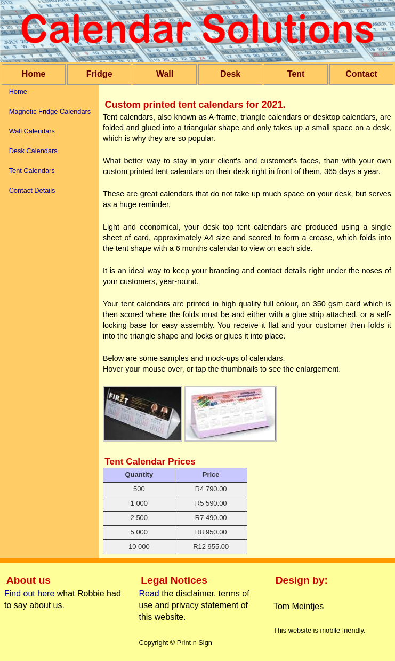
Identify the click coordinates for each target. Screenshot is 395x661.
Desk (230, 73)
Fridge (99, 73)
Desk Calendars (33, 151)
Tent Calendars (32, 171)
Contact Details (32, 190)
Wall (164, 73)
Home (33, 73)
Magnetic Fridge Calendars (50, 111)
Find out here (29, 593)
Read (150, 593)
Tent (296, 73)
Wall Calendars (32, 131)
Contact (361, 73)
